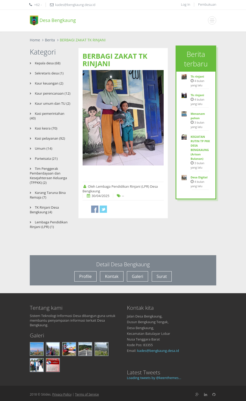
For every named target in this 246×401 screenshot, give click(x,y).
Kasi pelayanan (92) (49, 138)
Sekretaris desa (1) (48, 73)
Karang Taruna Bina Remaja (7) (48, 195)
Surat (162, 276)
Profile (85, 276)
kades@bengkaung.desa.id (158, 350)
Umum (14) (43, 148)
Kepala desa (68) (47, 63)
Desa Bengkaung (53, 21)
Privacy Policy (62, 394)
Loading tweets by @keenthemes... (154, 377)
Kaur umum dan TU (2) (52, 103)
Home (35, 39)
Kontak (111, 276)
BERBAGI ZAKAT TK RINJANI (115, 60)
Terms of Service (87, 394)
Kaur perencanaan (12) (52, 93)
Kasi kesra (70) (45, 128)
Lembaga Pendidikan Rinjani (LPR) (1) (49, 224)
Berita (50, 39)
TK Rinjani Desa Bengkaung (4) (44, 209)
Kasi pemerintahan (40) (47, 115)
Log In (185, 4)
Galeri (137, 276)
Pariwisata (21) (46, 158)
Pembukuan (207, 4)
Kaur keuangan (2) (48, 83)
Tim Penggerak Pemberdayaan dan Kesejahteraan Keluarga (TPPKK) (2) (48, 175)
